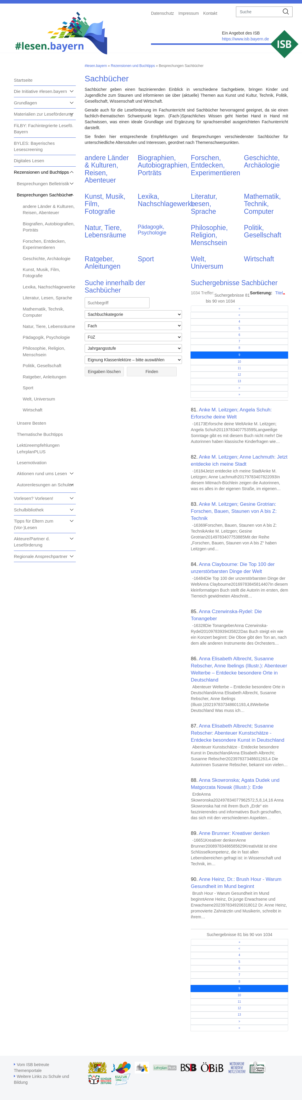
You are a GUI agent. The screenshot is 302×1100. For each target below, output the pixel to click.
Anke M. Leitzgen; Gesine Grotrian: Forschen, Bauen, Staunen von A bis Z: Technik (234, 511)
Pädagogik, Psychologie (46, 337)
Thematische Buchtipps (40, 434)
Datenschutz (162, 13)
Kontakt (210, 13)
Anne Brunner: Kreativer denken (234, 833)
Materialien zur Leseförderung (43, 113)
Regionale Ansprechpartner (41, 556)
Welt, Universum (39, 398)
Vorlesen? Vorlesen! (33, 498)
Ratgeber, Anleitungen (44, 376)
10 (239, 361)
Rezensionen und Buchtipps (41, 172)
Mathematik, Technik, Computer (262, 204)
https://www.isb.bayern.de (245, 39)
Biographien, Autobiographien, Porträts (163, 165)
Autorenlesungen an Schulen (45, 484)
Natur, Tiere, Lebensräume (49, 326)
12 (239, 374)
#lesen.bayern (96, 66)
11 (239, 368)
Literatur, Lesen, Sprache (47, 297)
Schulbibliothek (29, 509)
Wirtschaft (32, 409)
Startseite (23, 80)
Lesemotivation (32, 462)
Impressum (188, 13)
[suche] (258, 12)
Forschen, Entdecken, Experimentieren (215, 165)
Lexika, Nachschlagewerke (49, 286)
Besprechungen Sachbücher (45, 194)
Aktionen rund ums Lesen (42, 473)
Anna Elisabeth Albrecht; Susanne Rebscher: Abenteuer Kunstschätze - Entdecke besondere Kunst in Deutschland (237, 733)
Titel (279, 292)
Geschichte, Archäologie (46, 258)
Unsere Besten (31, 423)
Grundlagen (25, 102)
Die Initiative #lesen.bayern (40, 91)
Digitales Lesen (29, 160)
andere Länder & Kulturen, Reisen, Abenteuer (107, 169)
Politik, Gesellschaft (42, 365)
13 (239, 381)
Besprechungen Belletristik (43, 183)
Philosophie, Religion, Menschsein (209, 235)
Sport (28, 387)
